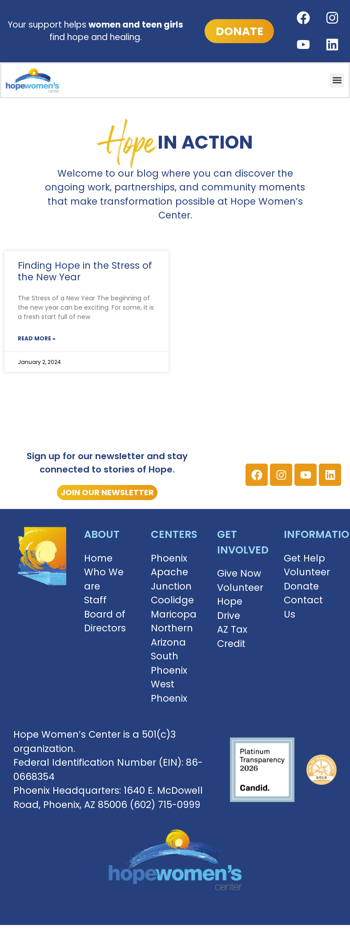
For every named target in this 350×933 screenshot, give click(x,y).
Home (98, 558)
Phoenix (169, 558)
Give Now (239, 573)
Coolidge (172, 600)
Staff (95, 600)
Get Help (304, 558)
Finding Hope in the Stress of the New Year (85, 271)
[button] (337, 80)
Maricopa (174, 614)
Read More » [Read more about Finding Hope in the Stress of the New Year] (37, 338)
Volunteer (240, 587)
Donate (301, 586)
